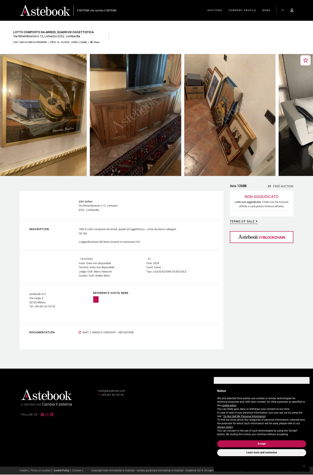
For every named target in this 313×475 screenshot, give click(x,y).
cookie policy (228, 405)
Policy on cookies (41, 470)
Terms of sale (242, 221)
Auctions (214, 10)
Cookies (76, 470)
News (266, 10)
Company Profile (242, 10)
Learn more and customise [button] (261, 452)
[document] (262, 411)
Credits (24, 470)
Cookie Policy (61, 470)
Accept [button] (262, 443)
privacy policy (225, 427)
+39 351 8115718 (112, 395)
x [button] (304, 466)
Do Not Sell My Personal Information (244, 416)
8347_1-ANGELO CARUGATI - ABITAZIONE (108, 332)
